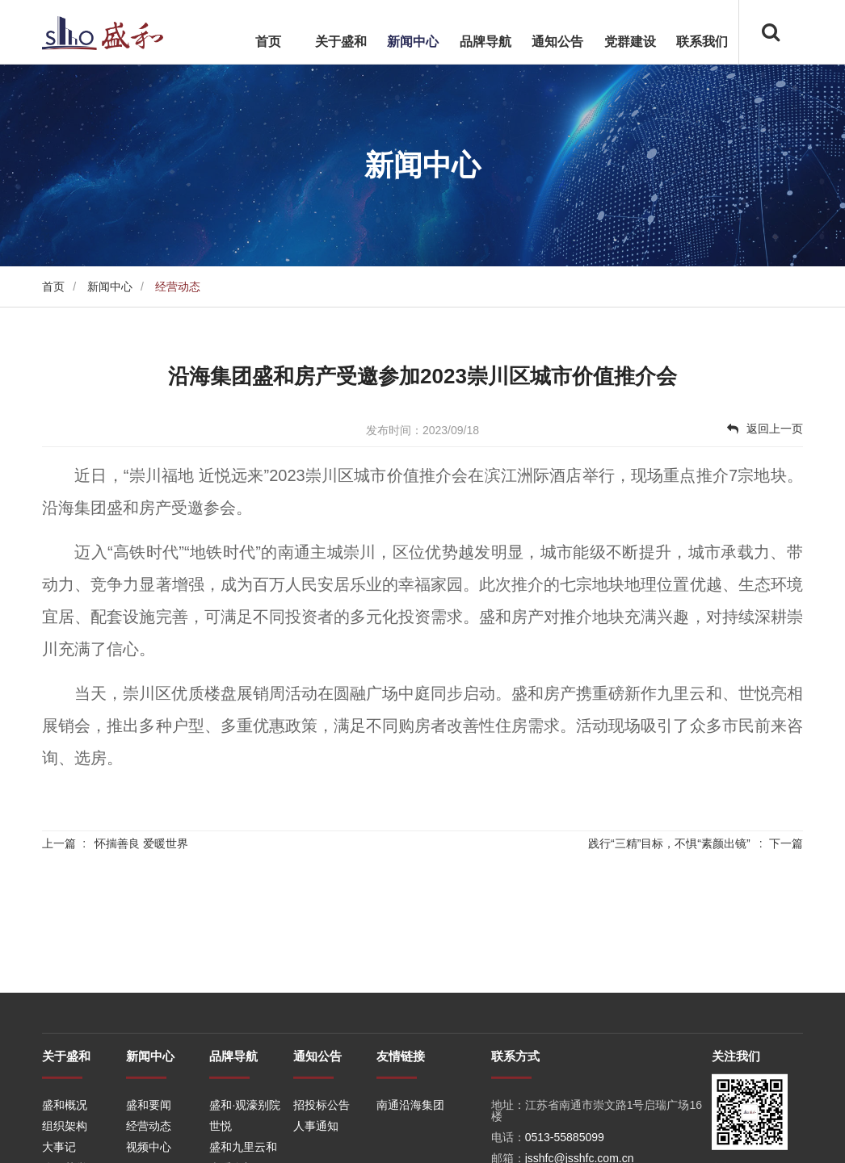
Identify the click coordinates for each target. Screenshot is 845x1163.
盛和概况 (64, 1142)
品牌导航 (485, 41)
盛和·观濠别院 (244, 1142)
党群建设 (630, 41)
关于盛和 (341, 41)
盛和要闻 (148, 1142)
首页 (268, 41)
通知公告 (557, 41)
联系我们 (702, 41)
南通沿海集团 (410, 1142)
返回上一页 (765, 428)
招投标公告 (321, 1142)
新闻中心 (413, 41)
